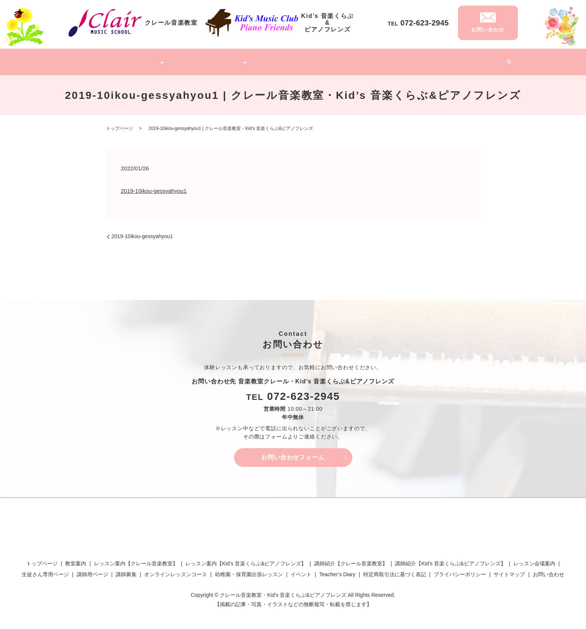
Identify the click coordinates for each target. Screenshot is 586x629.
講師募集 (415, 59)
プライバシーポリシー (460, 570)
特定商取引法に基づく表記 (394, 570)
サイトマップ (509, 570)
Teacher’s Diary (451, 59)
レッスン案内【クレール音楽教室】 (136, 559)
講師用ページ (92, 570)
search (506, 60)
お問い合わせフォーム (293, 453)
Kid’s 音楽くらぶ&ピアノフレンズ (210, 59)
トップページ (94, 59)
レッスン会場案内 (534, 559)
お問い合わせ (548, 570)
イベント (486, 59)
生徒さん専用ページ (45, 570)
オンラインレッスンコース (293, 59)
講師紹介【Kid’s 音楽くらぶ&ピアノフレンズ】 (450, 559)
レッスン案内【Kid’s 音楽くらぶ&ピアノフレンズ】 (245, 559)
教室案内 (75, 559)
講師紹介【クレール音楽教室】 (351, 559)
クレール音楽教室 (137, 59)
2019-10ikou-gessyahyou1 (154, 186)
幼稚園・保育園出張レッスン (365, 59)
